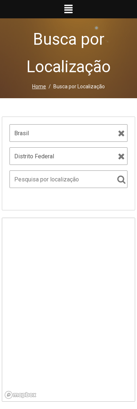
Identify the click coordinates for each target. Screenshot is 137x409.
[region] (68, 309)
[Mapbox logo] (20, 395)
